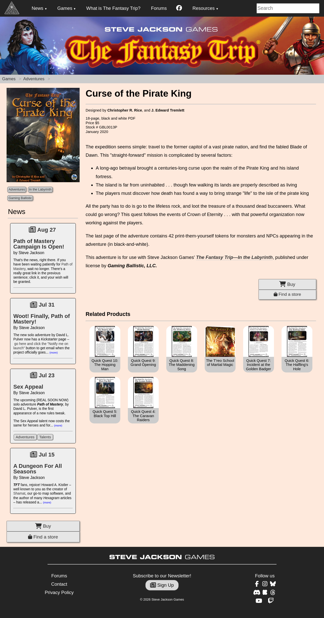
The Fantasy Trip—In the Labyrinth (234, 257)
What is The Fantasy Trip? (113, 8)
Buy (43, 526)
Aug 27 (42, 230)
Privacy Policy (59, 592)
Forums (159, 8)
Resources (204, 8)
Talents (45, 437)
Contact (59, 584)
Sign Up (162, 585)
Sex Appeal (28, 387)
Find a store (43, 537)
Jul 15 (42, 454)
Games (64, 8)
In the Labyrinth (40, 189)
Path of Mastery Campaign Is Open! (38, 244)
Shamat (19, 493)
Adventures (33, 78)
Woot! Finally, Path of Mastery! (41, 319)
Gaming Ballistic (20, 198)
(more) (54, 352)
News (37, 8)
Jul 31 (42, 305)
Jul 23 (42, 375)
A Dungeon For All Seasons (37, 469)
